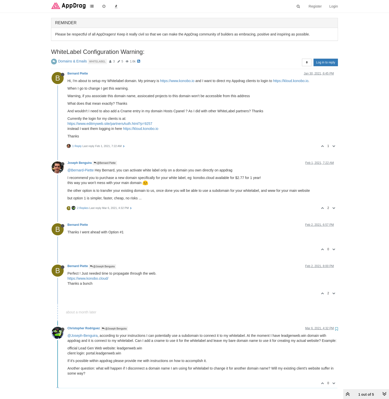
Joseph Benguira (79, 163)
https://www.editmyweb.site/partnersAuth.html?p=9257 (109, 124)
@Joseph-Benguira (82, 336)
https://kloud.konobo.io (290, 81)
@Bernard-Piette (80, 170)
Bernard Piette (77, 73)
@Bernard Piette (105, 163)
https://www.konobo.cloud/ (87, 278)
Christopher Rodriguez (83, 328)
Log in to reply (325, 62)
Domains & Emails (72, 61)
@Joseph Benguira (102, 266)
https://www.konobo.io (177, 81)
